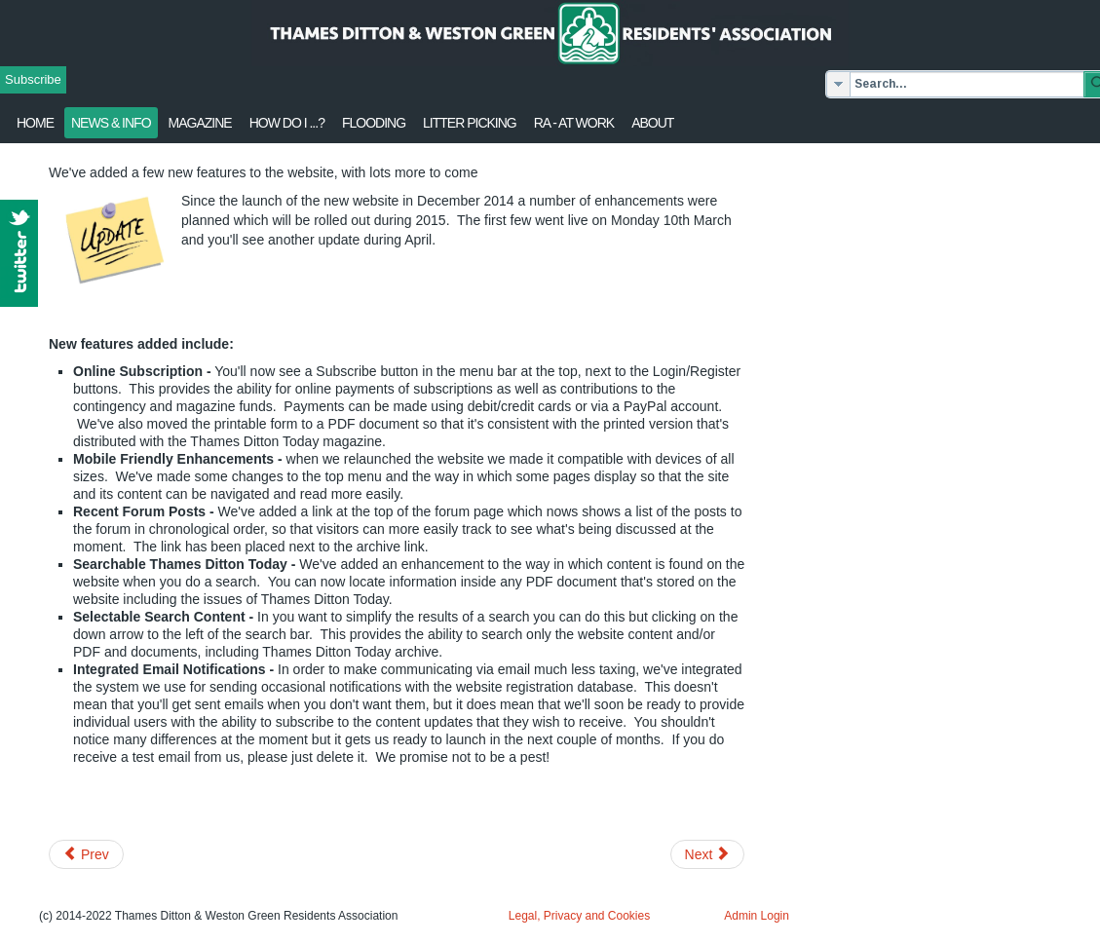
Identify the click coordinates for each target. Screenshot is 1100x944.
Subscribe (33, 79)
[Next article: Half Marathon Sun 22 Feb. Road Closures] (707, 854)
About (652, 123)
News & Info (111, 123)
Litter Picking (469, 123)
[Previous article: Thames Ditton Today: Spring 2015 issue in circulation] (86, 854)
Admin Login (756, 916)
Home (35, 123)
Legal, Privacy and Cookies (579, 916)
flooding (373, 123)
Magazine (200, 123)
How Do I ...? (286, 123)
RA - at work (574, 123)
